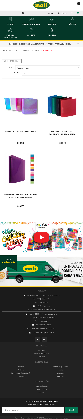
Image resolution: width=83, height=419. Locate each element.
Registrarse (62, 13)
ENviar (71, 410)
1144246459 (43, 302)
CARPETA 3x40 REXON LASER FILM (20, 131)
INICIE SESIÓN (14, 44)
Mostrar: (17, 73)
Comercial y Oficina (60, 366)
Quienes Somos (41, 386)
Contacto (41, 392)
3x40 (37, 50)
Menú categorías (11, 61)
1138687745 (43, 321)
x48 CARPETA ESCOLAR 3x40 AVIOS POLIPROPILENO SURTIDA (20, 196)
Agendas (60, 373)
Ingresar (50, 13)
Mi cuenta (41, 350)
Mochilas (60, 376)
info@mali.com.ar (43, 306)
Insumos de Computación (21, 373)
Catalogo (21, 376)
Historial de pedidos (41, 353)
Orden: (10, 68)
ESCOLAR (13, 50)
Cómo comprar (41, 389)
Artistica (21, 370)
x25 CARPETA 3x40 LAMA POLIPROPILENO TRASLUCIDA (62, 132)
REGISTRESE (25, 44)
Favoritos (41, 357)
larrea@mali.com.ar (43, 325)
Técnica (61, 370)
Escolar (21, 366)
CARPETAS (26, 50)
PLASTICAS (47, 50)
